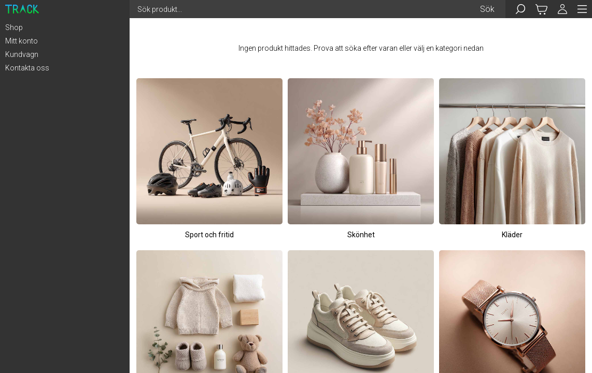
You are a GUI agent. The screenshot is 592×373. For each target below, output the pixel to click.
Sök (487, 9)
